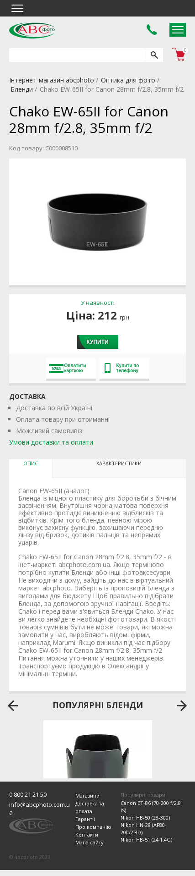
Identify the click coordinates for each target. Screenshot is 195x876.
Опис (30, 463)
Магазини (87, 795)
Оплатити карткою (67, 368)
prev (13, 705)
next (182, 705)
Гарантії (85, 818)
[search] (154, 55)
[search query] (77, 55)
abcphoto (32, 30)
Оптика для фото (128, 80)
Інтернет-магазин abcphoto (51, 80)
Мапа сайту (89, 842)
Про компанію (93, 826)
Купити (97, 342)
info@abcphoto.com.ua (39, 808)
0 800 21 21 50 (28, 794)
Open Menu (177, 30)
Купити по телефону (122, 368)
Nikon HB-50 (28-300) (145, 817)
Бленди (22, 89)
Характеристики (119, 463)
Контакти (86, 834)
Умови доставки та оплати (51, 442)
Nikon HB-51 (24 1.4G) (146, 839)
